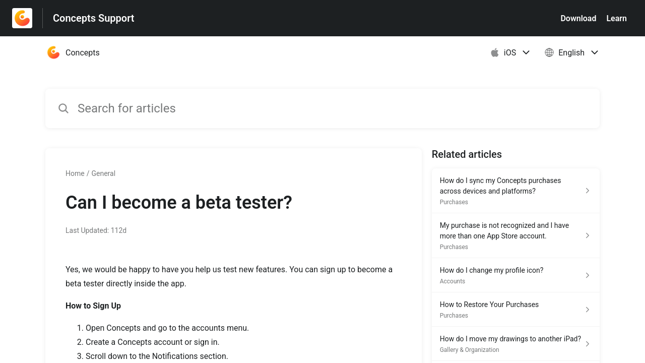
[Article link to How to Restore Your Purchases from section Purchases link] (516, 309)
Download (578, 18)
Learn (616, 18)
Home (75, 173)
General (103, 173)
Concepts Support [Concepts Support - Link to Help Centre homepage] (94, 18)
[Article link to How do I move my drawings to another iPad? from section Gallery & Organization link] (516, 344)
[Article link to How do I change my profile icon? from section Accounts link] (516, 275)
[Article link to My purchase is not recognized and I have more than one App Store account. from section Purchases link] (516, 235)
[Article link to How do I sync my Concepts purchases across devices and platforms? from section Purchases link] (516, 190)
